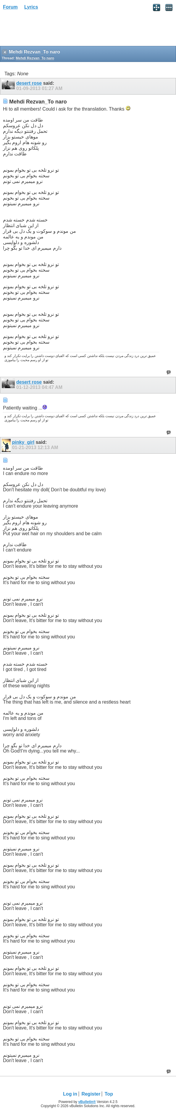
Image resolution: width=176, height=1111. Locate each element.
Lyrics (31, 6)
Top (109, 1093)
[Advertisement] (47, 30)
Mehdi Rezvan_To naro (35, 58)
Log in (70, 1093)
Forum (10, 6)
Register (90, 1093)
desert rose (29, 83)
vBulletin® (87, 1102)
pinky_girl (23, 442)
